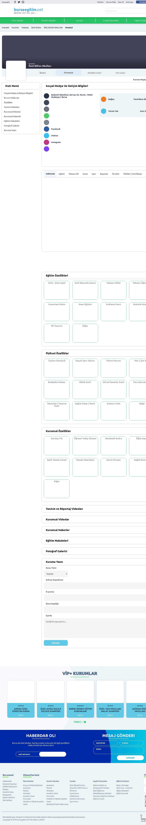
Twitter (19, 2)
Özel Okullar (17, 20)
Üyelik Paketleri (9, 797)
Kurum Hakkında (11, 98)
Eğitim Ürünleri (122, 781)
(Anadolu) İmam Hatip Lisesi (57, 804)
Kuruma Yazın (10, 130)
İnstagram (23, 2)
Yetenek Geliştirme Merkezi (103, 796)
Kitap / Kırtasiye (122, 785)
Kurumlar (15, 28)
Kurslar (79, 20)
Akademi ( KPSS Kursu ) (79, 788)
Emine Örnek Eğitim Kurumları (80, 709)
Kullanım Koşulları (10, 784)
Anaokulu (27, 788)
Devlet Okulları (49, 20)
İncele (21, 715)
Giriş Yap (129, 2)
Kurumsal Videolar (12, 111)
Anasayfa (5, 2)
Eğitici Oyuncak (122, 793)
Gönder (56, 642)
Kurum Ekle (111, 2)
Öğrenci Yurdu (98, 799)
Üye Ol (121, 2)
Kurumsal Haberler (12, 116)
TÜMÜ (77, 722)
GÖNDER (130, 757)
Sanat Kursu (74, 793)
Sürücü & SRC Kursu (77, 799)
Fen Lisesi (120, 72)
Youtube (27, 2)
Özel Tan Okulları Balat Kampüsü (110, 709)
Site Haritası (7, 800)
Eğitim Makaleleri (12, 121)
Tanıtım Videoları (11, 107)
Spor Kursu (74, 801)
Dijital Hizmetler (122, 790)
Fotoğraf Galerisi (11, 125)
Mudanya (25, 28)
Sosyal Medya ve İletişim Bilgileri (18, 93)
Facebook (15, 2)
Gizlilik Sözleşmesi (10, 786)
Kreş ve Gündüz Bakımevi (33, 785)
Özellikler (8, 102)
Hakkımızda (7, 781)
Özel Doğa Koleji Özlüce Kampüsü (50, 709)
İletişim (5, 789)
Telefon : (100, 2)
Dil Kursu (73, 790)
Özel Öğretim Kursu (77, 785)
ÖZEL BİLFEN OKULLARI (53, 28)
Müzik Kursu (74, 796)
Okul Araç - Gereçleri (124, 788)
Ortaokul (69, 28)
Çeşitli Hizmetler (111, 20)
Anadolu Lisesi (94, 72)
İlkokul (43, 72)
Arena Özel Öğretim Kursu (21, 709)
